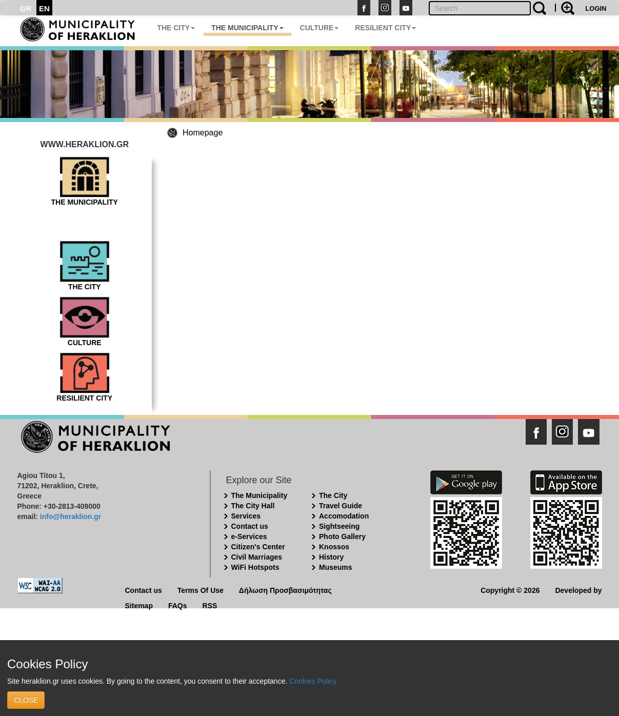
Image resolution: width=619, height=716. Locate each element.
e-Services (249, 536)
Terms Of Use (200, 589)
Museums (335, 567)
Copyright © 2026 (510, 589)
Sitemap (139, 605)
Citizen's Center (258, 547)
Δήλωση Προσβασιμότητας (285, 589)
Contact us (249, 526)
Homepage (203, 132)
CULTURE (319, 28)
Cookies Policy (312, 681)
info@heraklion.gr (70, 516)
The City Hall (253, 506)
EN (44, 8)
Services (246, 516)
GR (26, 8)
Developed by (578, 589)
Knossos (334, 547)
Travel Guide (340, 506)
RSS (210, 605)
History (331, 557)
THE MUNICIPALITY (247, 28)
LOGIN (595, 8)
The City (333, 495)
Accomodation (344, 516)
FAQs (177, 605)
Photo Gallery (342, 536)
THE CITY (176, 28)
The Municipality (259, 495)
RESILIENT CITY (385, 28)
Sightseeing (339, 526)
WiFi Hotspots (255, 567)
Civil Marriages (257, 557)
